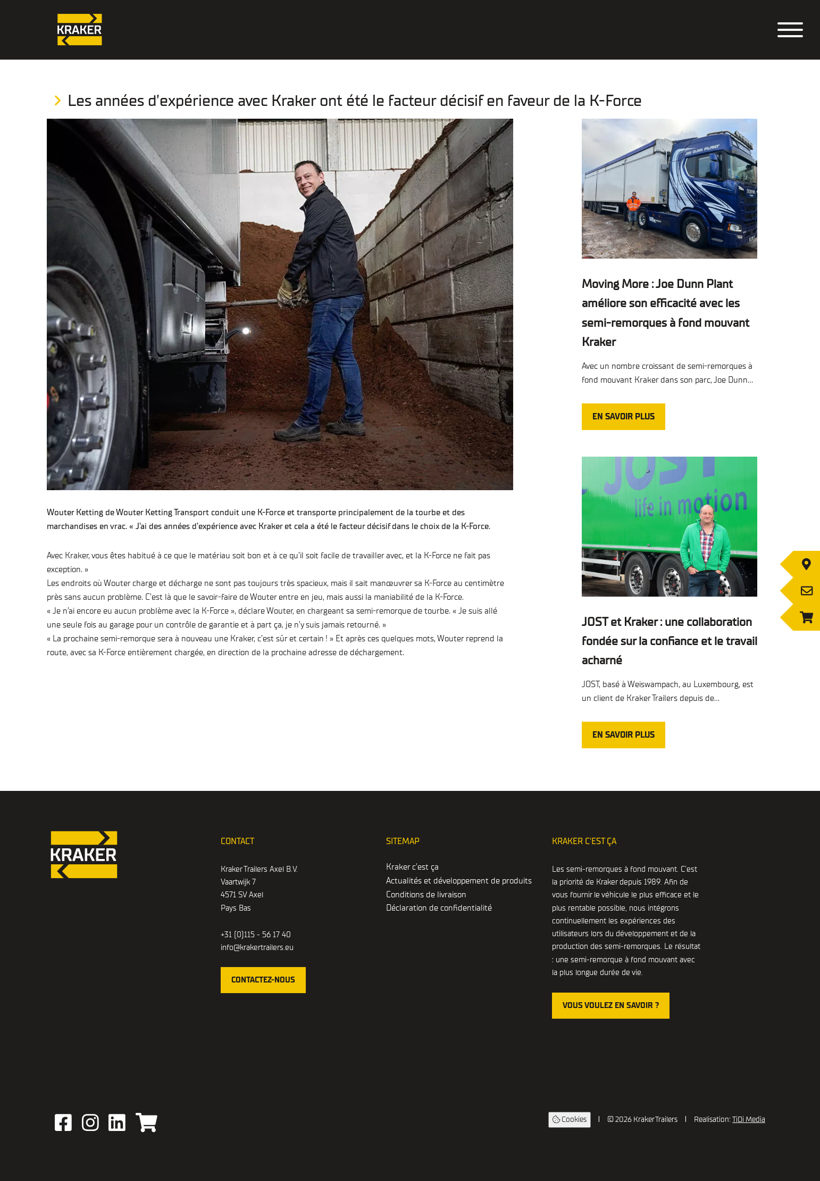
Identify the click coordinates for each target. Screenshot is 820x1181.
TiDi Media (748, 1119)
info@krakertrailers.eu (257, 947)
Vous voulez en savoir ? (611, 1005)
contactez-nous (263, 980)
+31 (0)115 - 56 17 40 (256, 934)
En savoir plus (623, 417)
